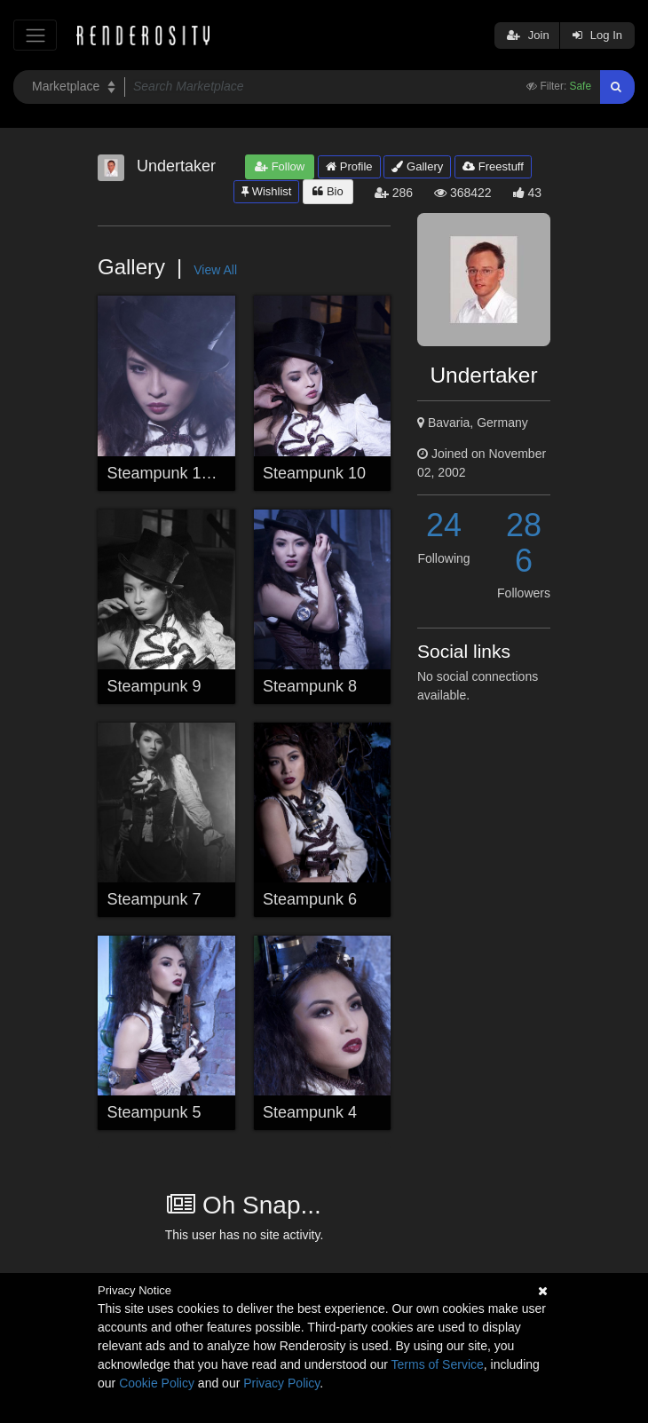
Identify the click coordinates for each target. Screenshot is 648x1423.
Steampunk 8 (310, 686)
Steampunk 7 (154, 899)
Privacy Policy (281, 1383)
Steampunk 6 (310, 899)
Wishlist (266, 191)
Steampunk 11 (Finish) (187, 473)
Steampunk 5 (154, 1112)
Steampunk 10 (314, 473)
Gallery (417, 166)
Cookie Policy (156, 1383)
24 (444, 525)
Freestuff (493, 166)
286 (523, 543)
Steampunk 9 (154, 686)
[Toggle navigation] (35, 35)
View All (215, 270)
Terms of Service (437, 1364)
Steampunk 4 (310, 1112)
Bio (327, 191)
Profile (349, 166)
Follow (279, 166)
